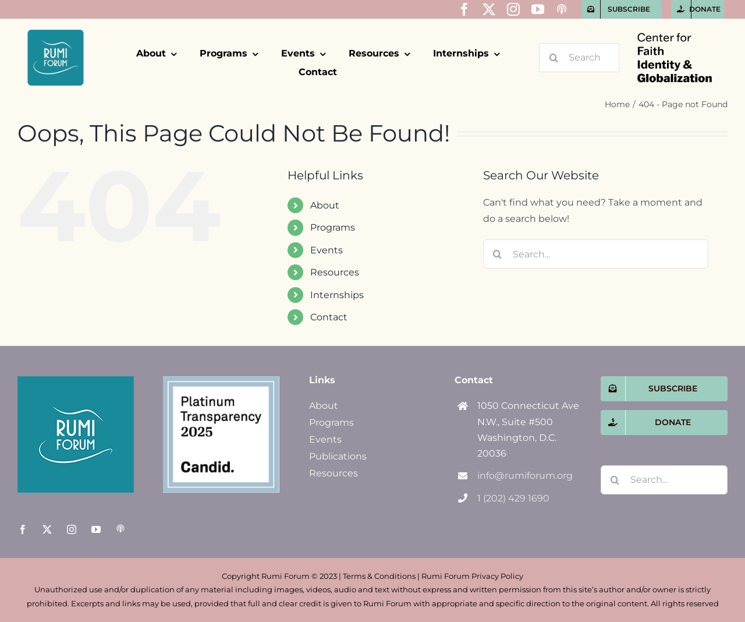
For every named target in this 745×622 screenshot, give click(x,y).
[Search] (553, 57)
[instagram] (513, 9)
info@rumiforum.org (525, 475)
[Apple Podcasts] (561, 9)
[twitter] (489, 9)
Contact (328, 317)
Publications (338, 456)
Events (326, 250)
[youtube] (537, 9)
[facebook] (464, 9)
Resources (334, 272)
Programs (332, 227)
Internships (337, 295)
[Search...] (579, 57)
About (324, 205)
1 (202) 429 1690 (513, 498)
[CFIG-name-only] (674, 23)
